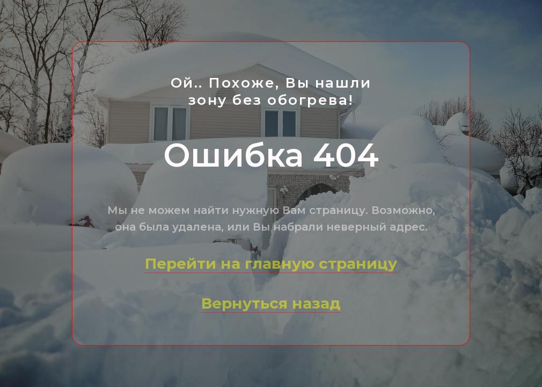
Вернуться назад (271, 303)
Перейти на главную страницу (271, 263)
